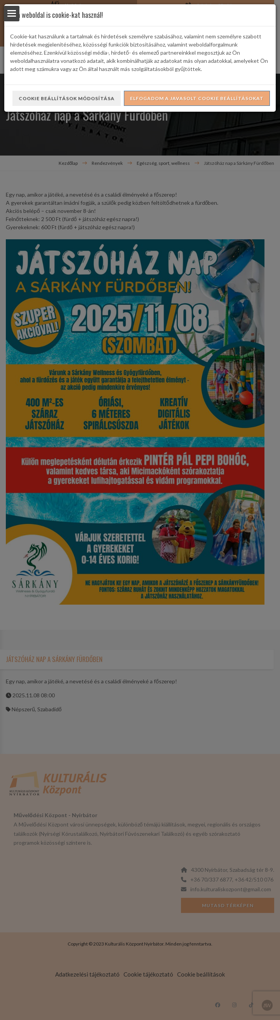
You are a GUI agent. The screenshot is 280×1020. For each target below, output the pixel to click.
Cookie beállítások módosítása (67, 98)
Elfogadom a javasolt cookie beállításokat (197, 98)
